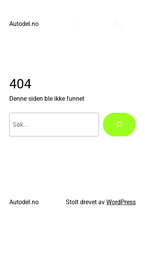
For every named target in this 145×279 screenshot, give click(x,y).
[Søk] (119, 124)
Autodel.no (24, 24)
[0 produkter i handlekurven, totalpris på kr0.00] (118, 24)
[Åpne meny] (75, 24)
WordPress (121, 202)
